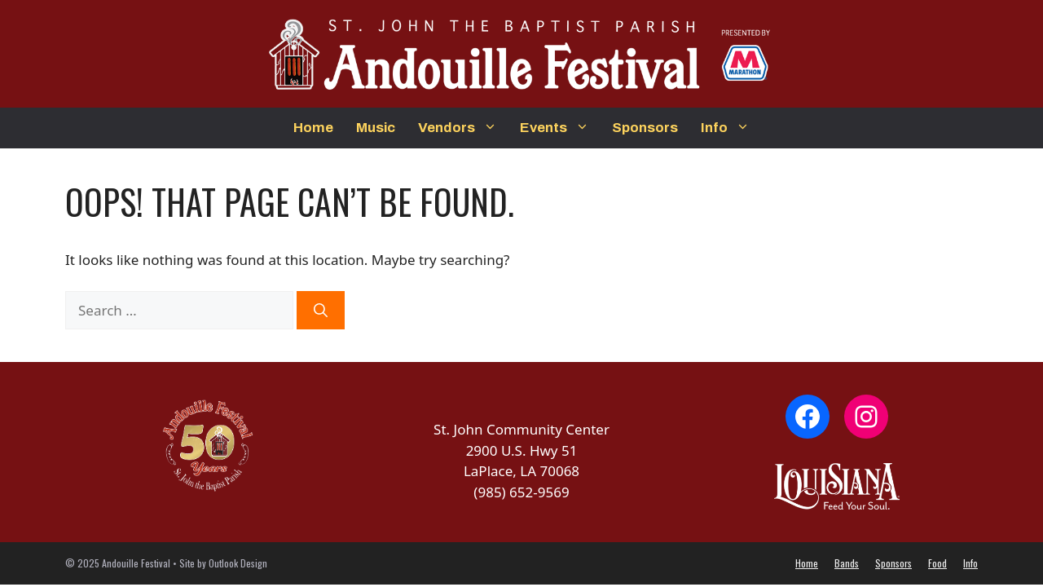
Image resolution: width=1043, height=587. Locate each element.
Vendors (463, 128)
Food (937, 563)
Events (560, 128)
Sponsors (645, 127)
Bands (846, 563)
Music (375, 127)
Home (313, 127)
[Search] (321, 310)
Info (731, 128)
